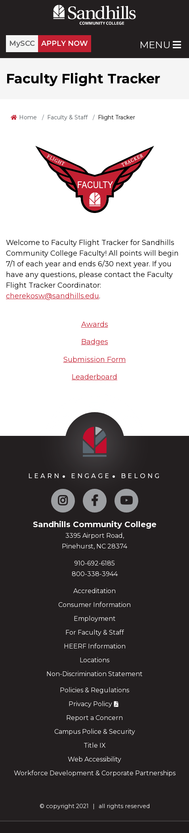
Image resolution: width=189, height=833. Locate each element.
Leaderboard (94, 377)
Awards (94, 324)
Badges (94, 341)
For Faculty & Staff (94, 632)
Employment (95, 618)
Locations (94, 660)
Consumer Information (94, 605)
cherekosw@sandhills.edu (52, 296)
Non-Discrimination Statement (94, 674)
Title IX (95, 745)
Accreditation (94, 591)
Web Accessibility (94, 759)
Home (28, 117)
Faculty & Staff (67, 117)
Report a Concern (94, 718)
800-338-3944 (95, 574)
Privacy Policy (90, 704)
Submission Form (94, 359)
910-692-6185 (94, 563)
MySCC (22, 43)
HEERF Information (95, 646)
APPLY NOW (64, 43)
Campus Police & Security (94, 731)
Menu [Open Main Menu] (160, 45)
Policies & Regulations (94, 690)
